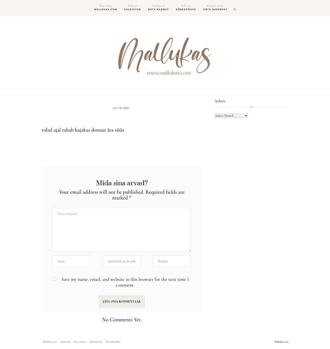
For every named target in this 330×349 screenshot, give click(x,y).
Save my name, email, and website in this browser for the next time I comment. (125, 282)
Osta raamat (158, 7)
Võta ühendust (215, 7)
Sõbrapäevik (186, 7)
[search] (235, 8)
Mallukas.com (105, 7)
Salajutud (132, 7)
